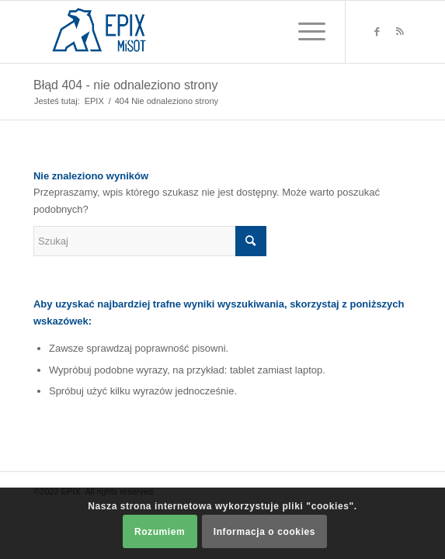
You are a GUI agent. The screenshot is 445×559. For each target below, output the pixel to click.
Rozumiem (159, 531)
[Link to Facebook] (376, 31)
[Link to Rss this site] (400, 31)
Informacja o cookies (264, 531)
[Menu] (304, 32)
